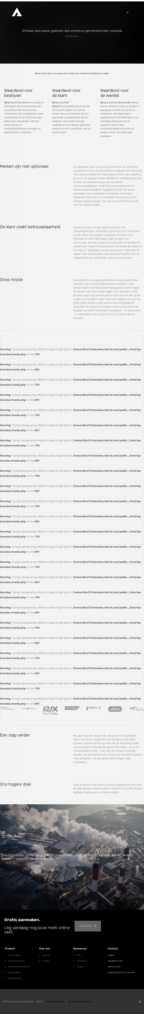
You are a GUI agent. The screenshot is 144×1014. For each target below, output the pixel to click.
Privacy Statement (55, 1001)
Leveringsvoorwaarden (80, 1001)
